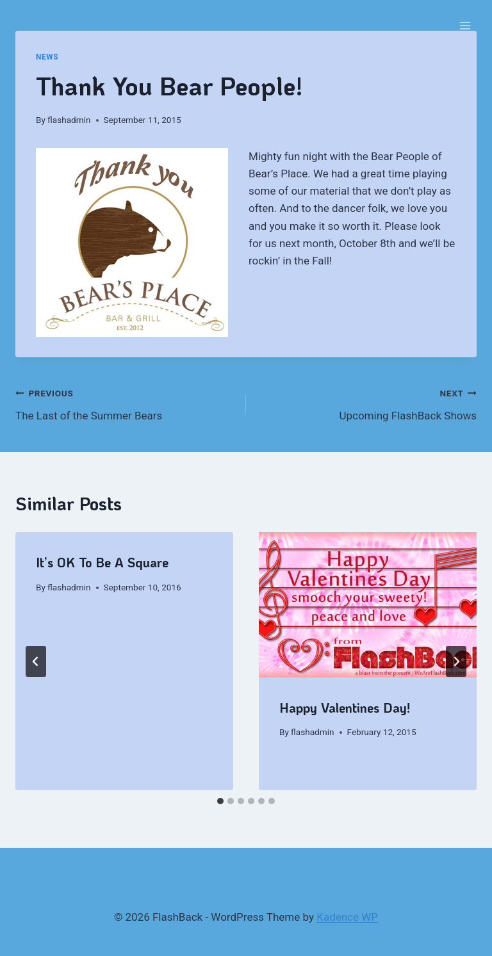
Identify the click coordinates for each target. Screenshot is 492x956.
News (47, 57)
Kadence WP (347, 917)
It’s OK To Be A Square (102, 562)
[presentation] (368, 604)
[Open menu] (465, 25)
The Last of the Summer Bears (125, 403)
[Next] (456, 661)
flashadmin (68, 120)
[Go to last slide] (36, 661)
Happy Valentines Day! (344, 707)
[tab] (220, 801)
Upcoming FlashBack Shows (367, 403)
